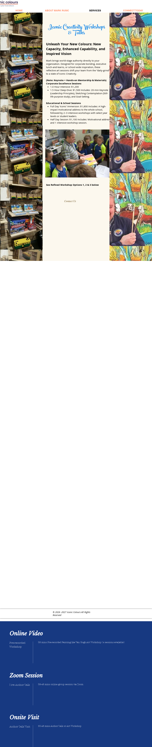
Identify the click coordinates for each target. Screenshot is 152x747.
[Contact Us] (70, 201)
